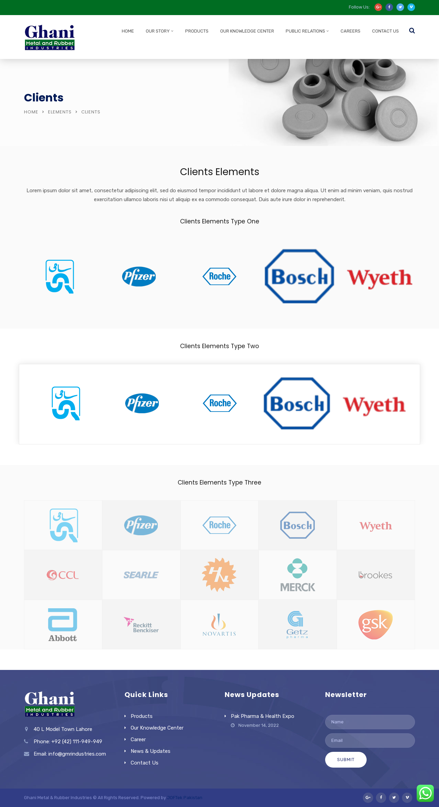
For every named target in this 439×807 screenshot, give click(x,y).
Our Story (158, 31)
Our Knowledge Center (247, 31)
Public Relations (305, 31)
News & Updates (150, 751)
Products (197, 31)
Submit (346, 759)
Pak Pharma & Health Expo (262, 716)
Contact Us (385, 31)
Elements (60, 112)
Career (138, 739)
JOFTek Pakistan (184, 797)
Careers (350, 31)
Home (128, 31)
